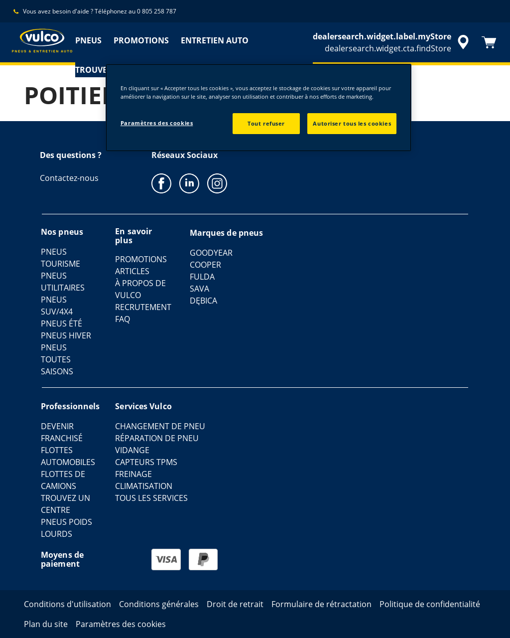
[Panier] (489, 42)
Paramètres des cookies (157, 123)
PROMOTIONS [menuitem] (141, 40)
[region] (258, 108)
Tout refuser (266, 123)
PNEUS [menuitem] (88, 40)
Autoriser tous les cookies (352, 123)
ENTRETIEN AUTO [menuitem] (215, 40)
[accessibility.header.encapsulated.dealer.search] (392, 42)
